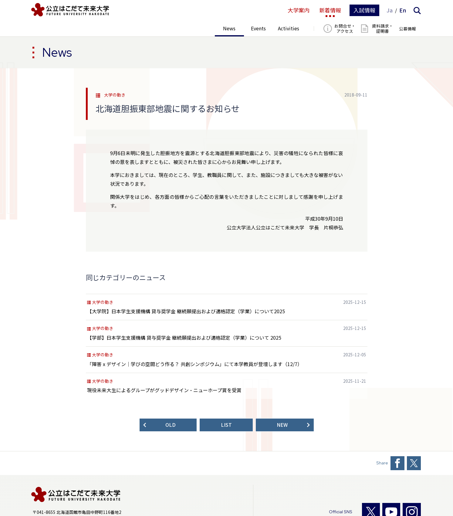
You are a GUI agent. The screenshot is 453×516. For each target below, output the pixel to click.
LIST (226, 425)
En (402, 10)
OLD (170, 425)
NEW (282, 425)
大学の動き (114, 95)
